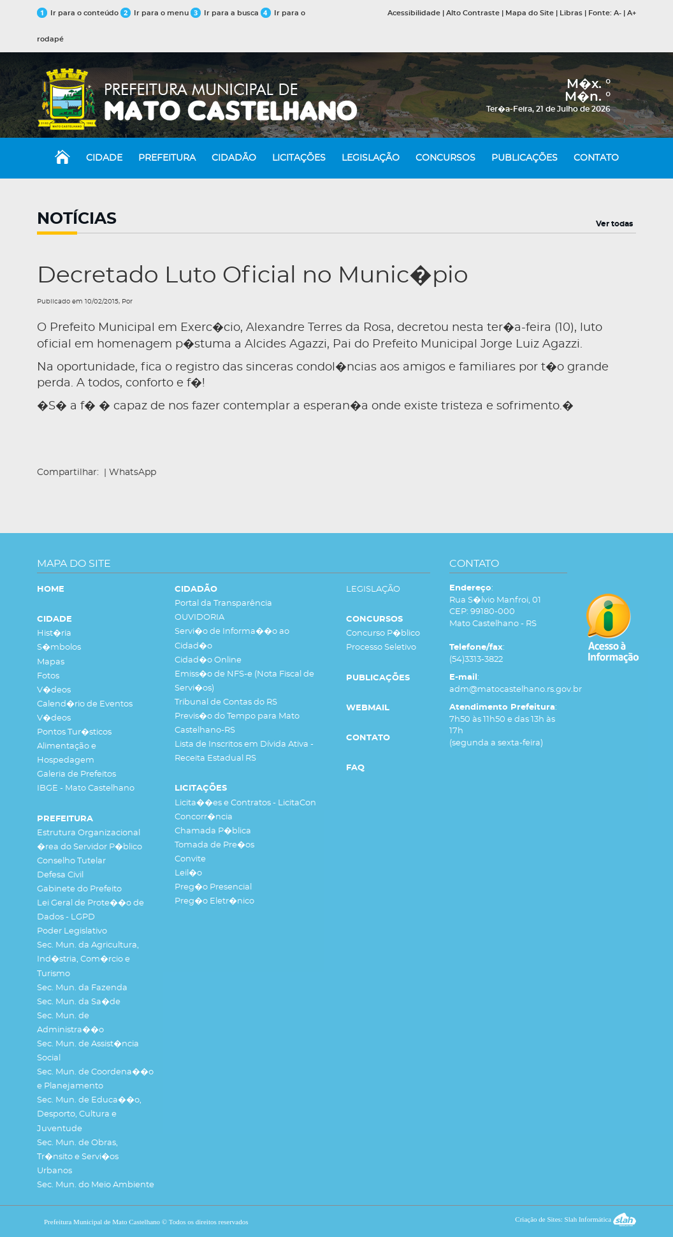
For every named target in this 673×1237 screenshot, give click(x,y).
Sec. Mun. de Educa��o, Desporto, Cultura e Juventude (89, 1114)
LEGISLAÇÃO (371, 158)
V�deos (54, 690)
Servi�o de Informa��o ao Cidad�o (232, 638)
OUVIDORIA (199, 617)
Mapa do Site (529, 13)
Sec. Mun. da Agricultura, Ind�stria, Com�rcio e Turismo (88, 959)
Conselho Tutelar (71, 861)
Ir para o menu (155, 13)
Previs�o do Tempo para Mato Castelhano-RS (237, 723)
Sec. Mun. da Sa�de (78, 1002)
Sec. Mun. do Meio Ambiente (95, 1185)
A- (617, 13)
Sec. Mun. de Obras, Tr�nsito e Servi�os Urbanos (78, 1157)
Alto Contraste (473, 13)
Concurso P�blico (383, 633)
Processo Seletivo (381, 647)
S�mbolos (59, 647)
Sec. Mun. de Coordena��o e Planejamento (95, 1079)
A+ (631, 13)
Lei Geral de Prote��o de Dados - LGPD (90, 910)
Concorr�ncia (204, 817)
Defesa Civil (60, 875)
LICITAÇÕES (299, 158)
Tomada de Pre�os (214, 845)
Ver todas (614, 224)
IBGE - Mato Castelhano (85, 788)
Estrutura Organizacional (88, 833)
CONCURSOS (445, 158)
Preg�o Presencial (213, 887)
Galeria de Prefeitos (76, 774)
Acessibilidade (413, 13)
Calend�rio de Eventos (85, 704)
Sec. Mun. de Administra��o (70, 1023)
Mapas (50, 662)
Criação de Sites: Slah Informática (575, 1219)
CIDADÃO (234, 158)
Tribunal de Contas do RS (226, 702)
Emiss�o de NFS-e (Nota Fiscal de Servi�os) (244, 681)
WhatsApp (132, 472)
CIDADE (104, 158)
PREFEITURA (167, 158)
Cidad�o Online (208, 660)
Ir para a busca (225, 13)
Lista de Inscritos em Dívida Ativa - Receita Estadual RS (244, 751)
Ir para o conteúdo (78, 13)
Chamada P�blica (213, 831)
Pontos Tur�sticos (74, 732)
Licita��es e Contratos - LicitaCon (245, 803)
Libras (571, 13)
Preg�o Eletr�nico (214, 901)
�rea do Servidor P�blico (89, 847)
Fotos (48, 676)
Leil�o (188, 873)
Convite (190, 859)
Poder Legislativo (72, 931)
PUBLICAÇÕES (524, 158)
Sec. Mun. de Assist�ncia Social (88, 1051)
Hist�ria (54, 633)
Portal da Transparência (223, 603)
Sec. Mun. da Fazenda (82, 988)
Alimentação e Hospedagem (66, 753)
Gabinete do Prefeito (79, 889)
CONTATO (596, 158)
